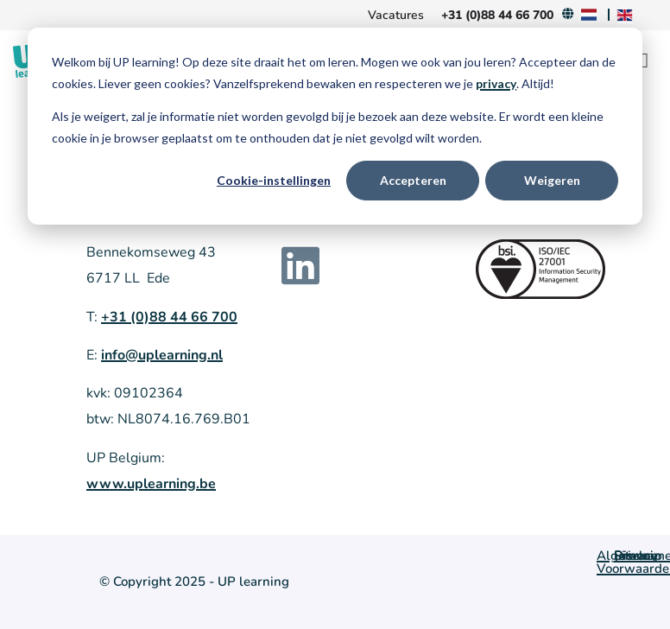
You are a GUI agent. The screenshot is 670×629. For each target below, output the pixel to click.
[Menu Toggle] (644, 60)
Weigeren (552, 180)
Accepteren (413, 180)
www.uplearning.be (151, 483)
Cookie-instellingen (274, 180)
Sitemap (638, 555)
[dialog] (335, 126)
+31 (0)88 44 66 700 (169, 317)
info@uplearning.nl (162, 355)
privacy (496, 83)
